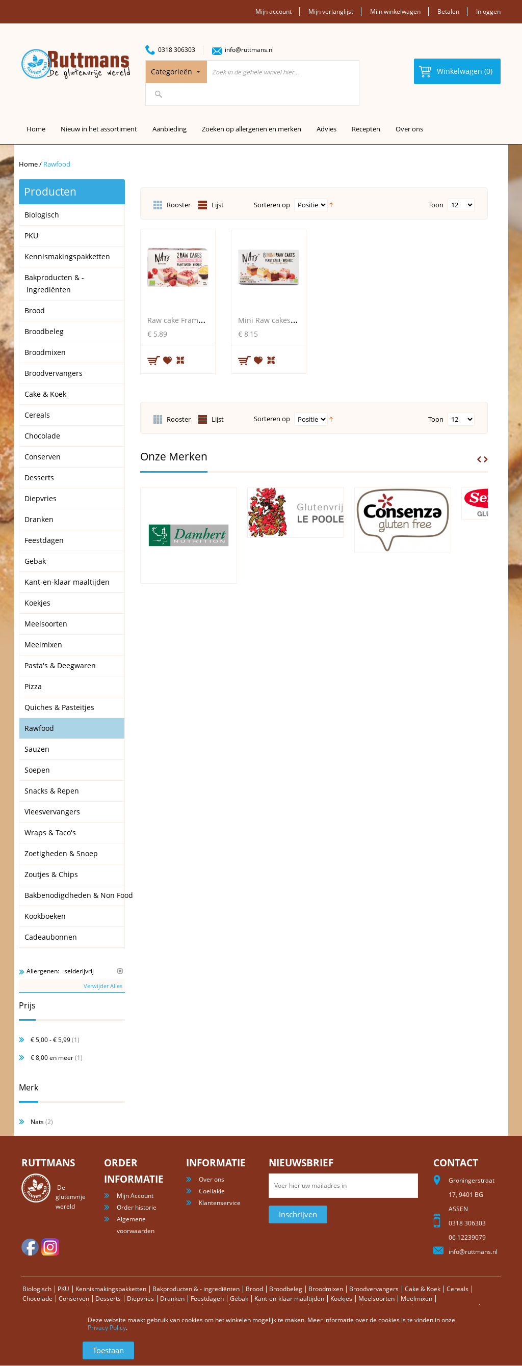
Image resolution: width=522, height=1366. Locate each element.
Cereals (457, 1289)
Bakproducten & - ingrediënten (196, 1289)
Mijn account (273, 11)
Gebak (239, 1298)
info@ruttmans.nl (249, 49)
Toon (435, 204)
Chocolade (37, 1298)
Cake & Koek (422, 1289)
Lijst (218, 205)
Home (28, 164)
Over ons (409, 128)
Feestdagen (207, 1298)
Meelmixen (416, 1298)
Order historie (136, 1207)
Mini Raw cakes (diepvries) (283, 320)
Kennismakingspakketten (110, 1289)
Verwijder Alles (103, 986)
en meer (52, 1057)
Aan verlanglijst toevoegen (167, 360)
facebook (30, 1246)
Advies (326, 128)
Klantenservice (220, 1202)
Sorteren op (272, 204)
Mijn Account (135, 1195)
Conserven (74, 1298)
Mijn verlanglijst (330, 11)
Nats (37, 1121)
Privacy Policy (107, 1327)
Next (486, 459)
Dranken (172, 1298)
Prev (479, 459)
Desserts (108, 1298)
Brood (254, 1289)
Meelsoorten (376, 1298)
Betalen (448, 11)
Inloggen (488, 11)
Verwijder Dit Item (120, 971)
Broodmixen (325, 1289)
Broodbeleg (285, 1289)
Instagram (50, 1246)
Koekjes (341, 1298)
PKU (63, 1289)
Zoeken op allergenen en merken (251, 128)
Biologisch (36, 1289)
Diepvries (140, 1298)
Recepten (366, 128)
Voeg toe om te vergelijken (181, 359)
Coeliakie (212, 1191)
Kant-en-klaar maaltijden (289, 1298)
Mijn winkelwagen (395, 11)
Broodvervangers (374, 1289)
